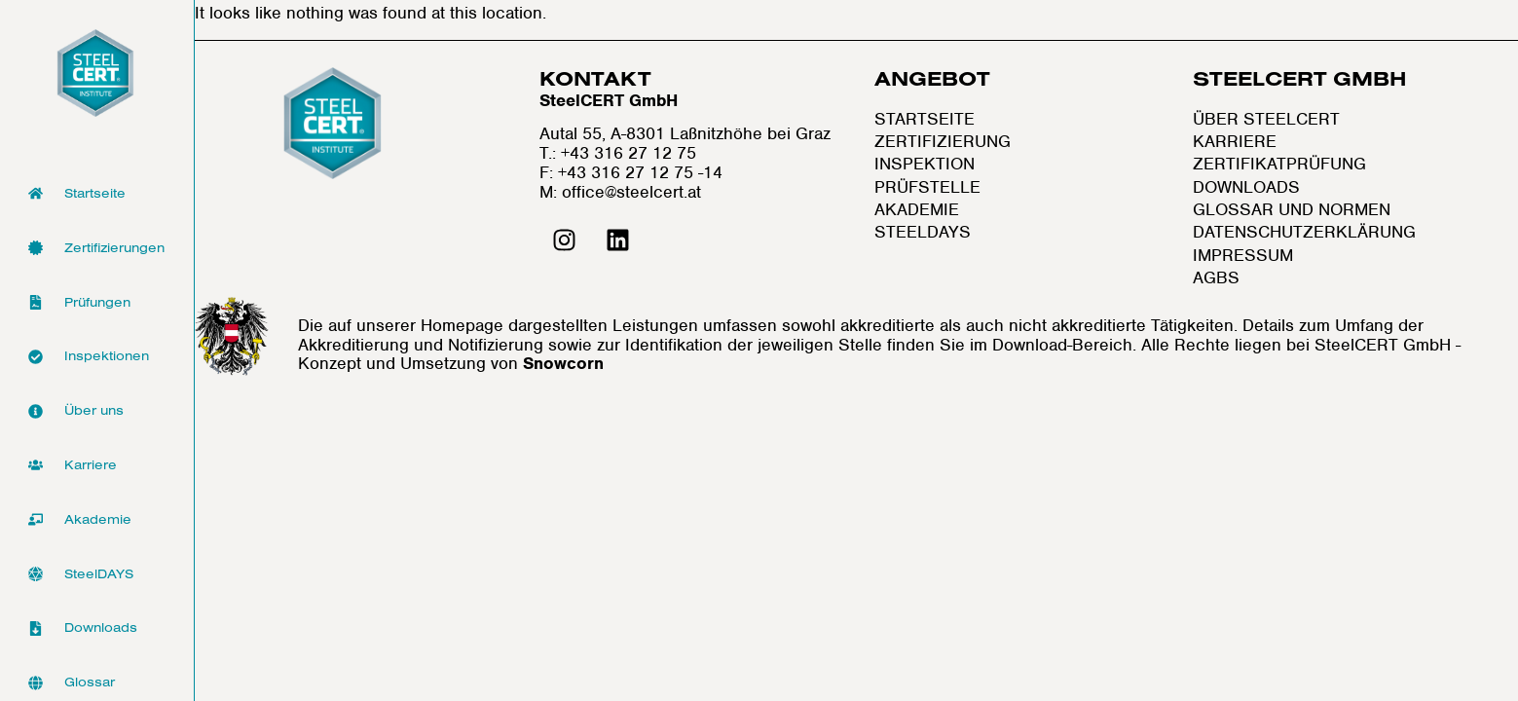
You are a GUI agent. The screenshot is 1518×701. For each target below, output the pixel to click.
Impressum (1243, 255)
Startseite (924, 119)
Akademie (916, 210)
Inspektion (924, 164)
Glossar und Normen (1291, 210)
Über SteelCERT (1266, 119)
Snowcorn (563, 363)
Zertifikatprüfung (1279, 164)
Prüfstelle (927, 187)
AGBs (1216, 278)
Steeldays (922, 232)
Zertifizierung (942, 141)
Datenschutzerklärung (1304, 232)
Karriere (1235, 141)
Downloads (1246, 187)
